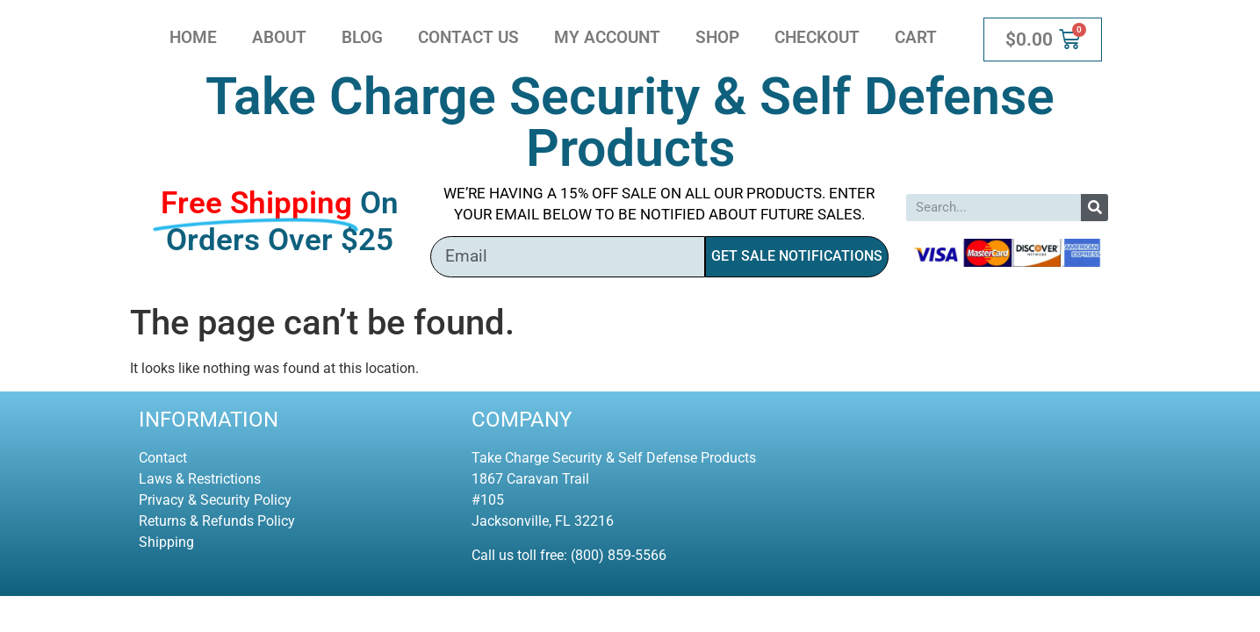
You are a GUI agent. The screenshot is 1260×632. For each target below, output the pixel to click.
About (279, 37)
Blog (362, 37)
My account (607, 37)
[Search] (1094, 207)
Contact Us (468, 37)
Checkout (817, 37)
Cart (916, 37)
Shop (717, 37)
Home (193, 37)
